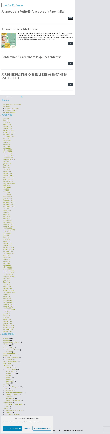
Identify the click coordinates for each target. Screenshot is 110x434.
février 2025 (7, 150)
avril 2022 (6, 216)
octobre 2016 (8, 329)
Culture (5, 345)
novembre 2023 (8, 179)
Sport (8, 382)
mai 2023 (6, 191)
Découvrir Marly (8, 347)
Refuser (27, 428)
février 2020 (7, 267)
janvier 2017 (7, 323)
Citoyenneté (10, 371)
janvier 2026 (7, 128)
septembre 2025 (9, 136)
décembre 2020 (8, 247)
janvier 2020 (7, 269)
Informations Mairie (9, 361)
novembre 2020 (8, 249)
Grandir (5, 355)
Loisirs (8, 375)
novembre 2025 (8, 132)
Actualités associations (12, 108)
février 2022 (7, 220)
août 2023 (6, 185)
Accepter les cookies (12, 428)
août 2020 (6, 255)
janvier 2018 (7, 302)
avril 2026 (6, 122)
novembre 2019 (8, 272)
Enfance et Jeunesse (12, 357)
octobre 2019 (8, 274)
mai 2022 (6, 214)
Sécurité (6, 384)
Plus (70, 18)
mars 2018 (7, 298)
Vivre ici (5, 408)
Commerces (10, 398)
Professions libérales (13, 400)
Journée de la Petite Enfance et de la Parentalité (33, 11)
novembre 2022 (8, 202)
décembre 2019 (8, 271)
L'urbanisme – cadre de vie (14, 410)
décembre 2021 (8, 224)
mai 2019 (6, 282)
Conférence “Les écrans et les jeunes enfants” (31, 57)
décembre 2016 (8, 325)
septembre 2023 (9, 183)
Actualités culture (9, 112)
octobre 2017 (8, 308)
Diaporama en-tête (9, 353)
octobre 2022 (8, 204)
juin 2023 (6, 189)
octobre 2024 (8, 157)
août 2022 (6, 208)
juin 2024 (6, 165)
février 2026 (7, 126)
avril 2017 (6, 317)
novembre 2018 (8, 290)
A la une (6, 338)
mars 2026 (7, 124)
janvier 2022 (7, 222)
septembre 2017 (9, 310)
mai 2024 (6, 167)
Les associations (10, 369)
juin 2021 (6, 235)
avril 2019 (6, 284)
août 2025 (6, 138)
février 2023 (7, 196)
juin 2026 (6, 118)
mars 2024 (7, 171)
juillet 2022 (7, 210)
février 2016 (7, 331)
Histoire (9, 351)
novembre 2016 (8, 327)
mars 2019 (7, 286)
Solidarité (9, 381)
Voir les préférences (41, 428)
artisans (9, 396)
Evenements (9, 367)
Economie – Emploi (11, 394)
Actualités (6, 106)
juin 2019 (6, 280)
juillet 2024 (7, 163)
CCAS (6, 388)
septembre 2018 (9, 292)
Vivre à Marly (7, 402)
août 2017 (6, 311)
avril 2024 (6, 169)
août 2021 (6, 232)
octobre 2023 (8, 181)
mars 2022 (7, 218)
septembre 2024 (9, 159)
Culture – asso (11, 373)
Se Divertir (7, 365)
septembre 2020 (9, 253)
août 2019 (6, 278)
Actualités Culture (11, 110)
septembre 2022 (9, 206)
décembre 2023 (8, 177)
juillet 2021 (7, 233)
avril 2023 (6, 192)
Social (8, 379)
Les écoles (8, 359)
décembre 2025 (8, 130)
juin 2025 (6, 142)
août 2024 (6, 161)
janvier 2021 (7, 245)
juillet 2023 (7, 187)
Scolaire (9, 377)
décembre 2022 (8, 200)
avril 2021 (6, 239)
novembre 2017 (8, 306)
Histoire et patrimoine (12, 349)
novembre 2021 (8, 226)
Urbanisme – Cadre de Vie (13, 404)
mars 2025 (7, 148)
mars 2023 (7, 194)
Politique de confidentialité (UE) (73, 430)
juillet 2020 (7, 257)
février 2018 (7, 300)
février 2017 (7, 321)
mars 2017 (7, 319)
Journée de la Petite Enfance (20, 29)
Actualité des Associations (12, 104)
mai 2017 (6, 315)
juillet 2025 (7, 140)
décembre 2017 (8, 304)
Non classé (7, 363)
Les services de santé (12, 414)
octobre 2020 (8, 251)
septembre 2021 (9, 230)
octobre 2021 (8, 228)
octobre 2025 (8, 134)
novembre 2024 (8, 155)
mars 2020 (7, 265)
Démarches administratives (14, 392)
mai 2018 (6, 296)
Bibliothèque (7, 343)
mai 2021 (6, 237)
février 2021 (7, 243)
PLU (7, 406)
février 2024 (7, 173)
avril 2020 (6, 263)
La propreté (9, 412)
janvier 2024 (7, 175)
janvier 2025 (7, 152)
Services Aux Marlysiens (11, 386)
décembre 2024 (8, 153)
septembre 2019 (9, 276)
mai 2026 (6, 120)
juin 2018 (6, 294)
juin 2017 (6, 313)
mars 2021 (7, 241)
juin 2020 (6, 259)
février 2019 (7, 288)
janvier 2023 (7, 198)
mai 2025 (6, 144)
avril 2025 (6, 146)
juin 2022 (6, 212)
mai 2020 (6, 261)
